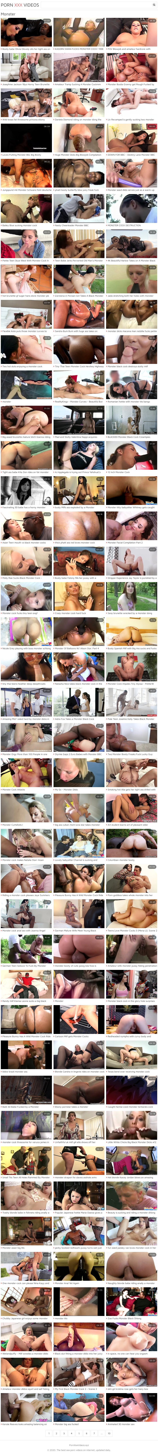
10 (109, 1433)
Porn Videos (20, 4)
